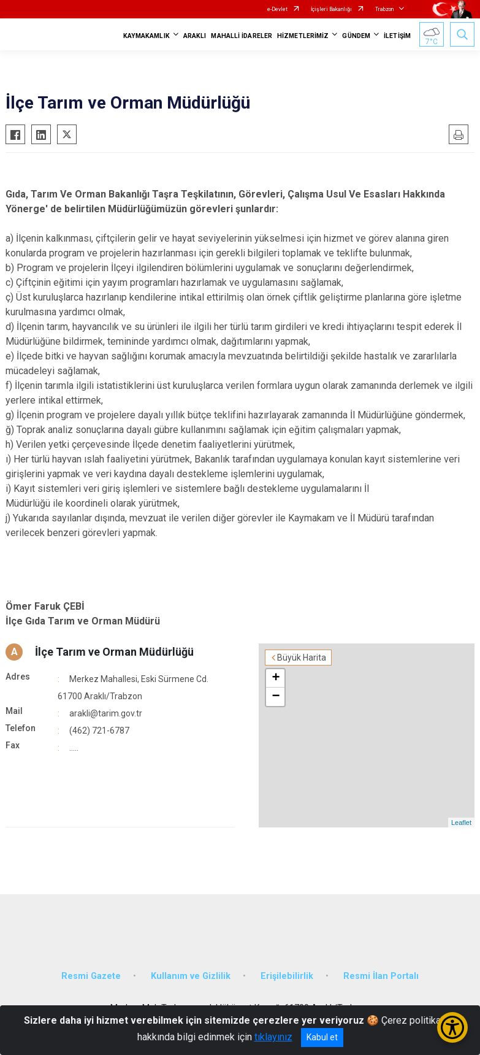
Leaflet (461, 822)
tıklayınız (273, 1037)
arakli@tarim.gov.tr (105, 713)
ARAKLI (195, 36)
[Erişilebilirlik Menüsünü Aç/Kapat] (452, 1027)
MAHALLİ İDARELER (241, 36)
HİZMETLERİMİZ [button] (303, 36)
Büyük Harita (301, 657)
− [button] (276, 697)
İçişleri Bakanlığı (331, 9)
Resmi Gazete (91, 976)
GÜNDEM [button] (356, 36)
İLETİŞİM (397, 36)
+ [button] (276, 678)
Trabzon (384, 9)
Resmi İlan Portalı (381, 976)
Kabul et (322, 1037)
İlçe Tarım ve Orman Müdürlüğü (114, 651)
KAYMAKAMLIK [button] (146, 36)
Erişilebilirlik (287, 976)
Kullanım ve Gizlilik (190, 976)
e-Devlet (277, 9)
